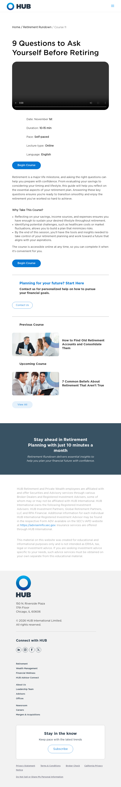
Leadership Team (25, 689)
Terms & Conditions (50, 766)
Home (16, 27)
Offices (19, 699)
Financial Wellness (25, 673)
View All (22, 404)
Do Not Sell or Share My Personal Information (39, 777)
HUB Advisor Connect (27, 678)
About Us (21, 685)
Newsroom (21, 706)
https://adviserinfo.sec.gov (37, 525)
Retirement (22, 664)
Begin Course (26, 165)
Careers (20, 710)
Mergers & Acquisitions (28, 715)
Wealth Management (27, 668)
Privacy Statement (25, 766)
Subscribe (60, 749)
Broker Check (73, 766)
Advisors (20, 694)
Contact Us (22, 305)
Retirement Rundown (37, 27)
